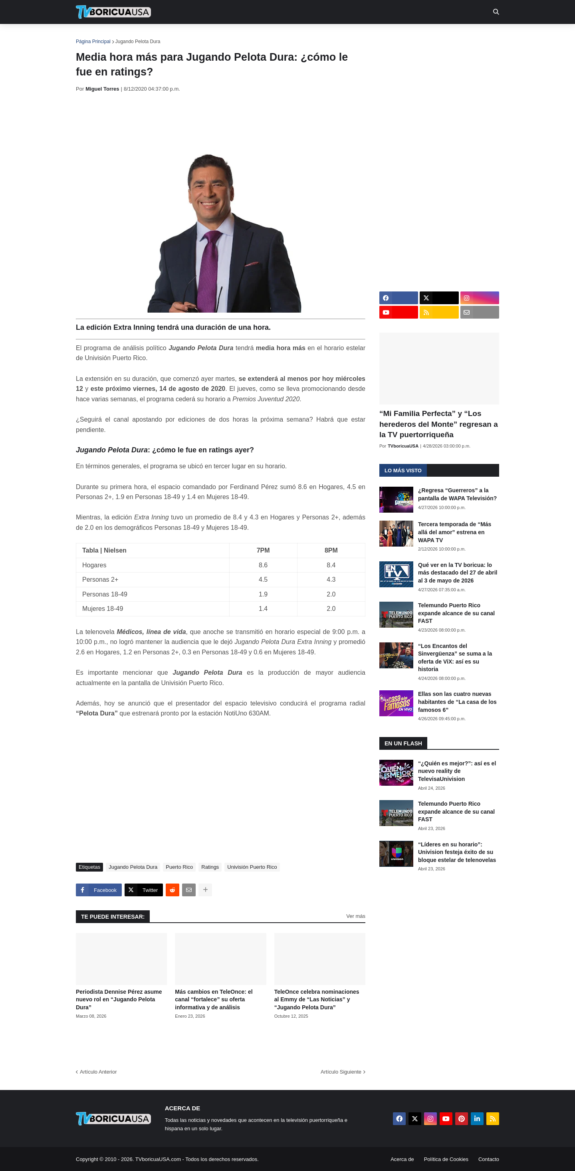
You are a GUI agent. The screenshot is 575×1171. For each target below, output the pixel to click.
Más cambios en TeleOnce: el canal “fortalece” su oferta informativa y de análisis (213, 1000)
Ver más (355, 916)
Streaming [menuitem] (282, 36)
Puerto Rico (179, 867)
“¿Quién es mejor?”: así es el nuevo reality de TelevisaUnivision (457, 771)
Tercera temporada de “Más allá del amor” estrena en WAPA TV (454, 532)
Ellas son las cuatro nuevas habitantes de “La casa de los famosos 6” (457, 702)
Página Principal (93, 41)
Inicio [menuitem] (90, 36)
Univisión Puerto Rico (252, 867)
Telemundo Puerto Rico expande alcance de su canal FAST (456, 613)
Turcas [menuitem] (242, 36)
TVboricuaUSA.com (158, 1159)
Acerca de (402, 1159)
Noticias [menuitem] (124, 36)
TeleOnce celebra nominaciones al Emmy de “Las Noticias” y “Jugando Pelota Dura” (316, 1000)
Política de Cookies (446, 1159)
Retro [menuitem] (368, 36)
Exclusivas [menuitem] (328, 36)
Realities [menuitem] (203, 36)
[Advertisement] (221, 121)
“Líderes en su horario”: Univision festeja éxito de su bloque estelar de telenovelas (457, 852)
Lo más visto (403, 471)
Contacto (488, 1159)
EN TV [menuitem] (163, 36)
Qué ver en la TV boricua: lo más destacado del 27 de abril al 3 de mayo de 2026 (457, 573)
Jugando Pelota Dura (138, 41)
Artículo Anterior (98, 1072)
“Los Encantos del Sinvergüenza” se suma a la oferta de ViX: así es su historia (455, 658)
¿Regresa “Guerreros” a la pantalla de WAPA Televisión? (457, 494)
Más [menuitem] (396, 36)
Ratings (210, 867)
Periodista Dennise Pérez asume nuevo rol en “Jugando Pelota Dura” (119, 1000)
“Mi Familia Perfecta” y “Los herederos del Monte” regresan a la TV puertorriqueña (438, 424)
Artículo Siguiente (341, 1072)
